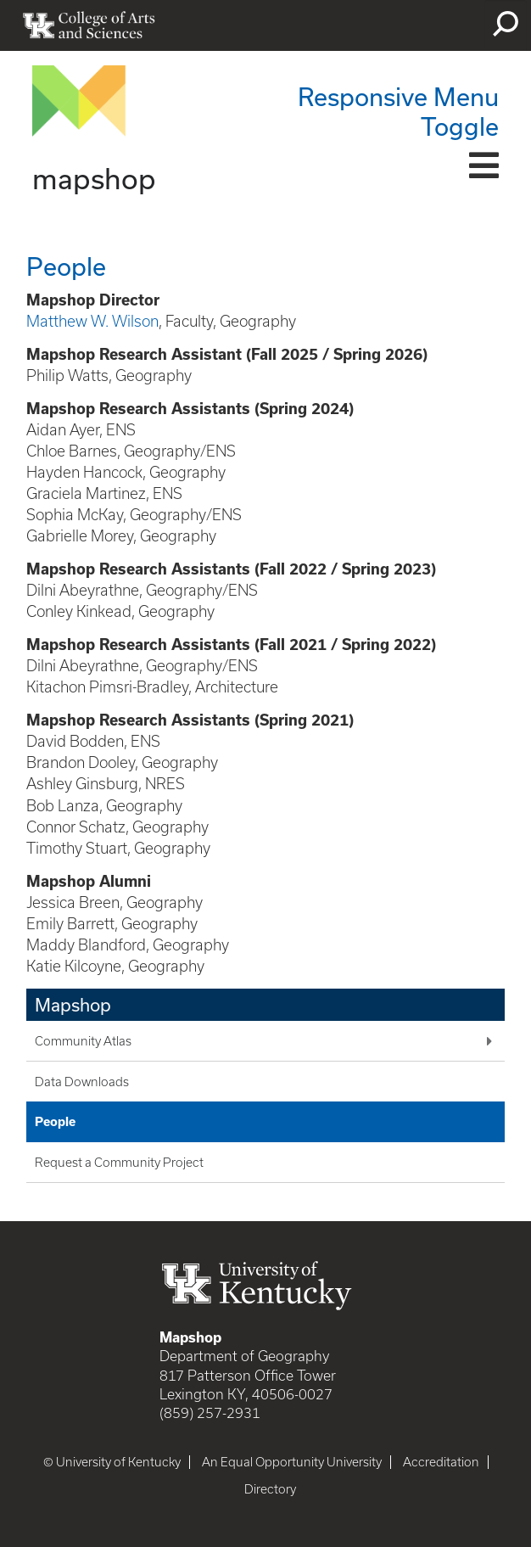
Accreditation (441, 1462)
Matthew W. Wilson (92, 321)
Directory (270, 1489)
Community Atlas (83, 1041)
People (55, 1122)
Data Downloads (82, 1082)
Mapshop (73, 1005)
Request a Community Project (119, 1162)
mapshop (94, 178)
